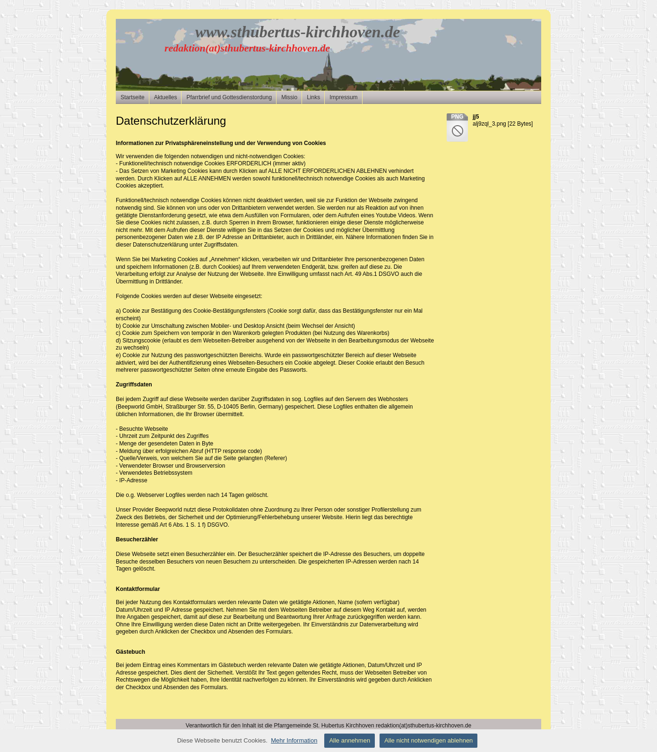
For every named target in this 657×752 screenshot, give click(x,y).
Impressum (343, 97)
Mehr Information (294, 740)
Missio (289, 97)
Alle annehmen (349, 740)
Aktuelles (165, 97)
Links (313, 97)
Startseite (133, 97)
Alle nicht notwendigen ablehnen (428, 740)
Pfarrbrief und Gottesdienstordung (229, 97)
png (457, 116)
